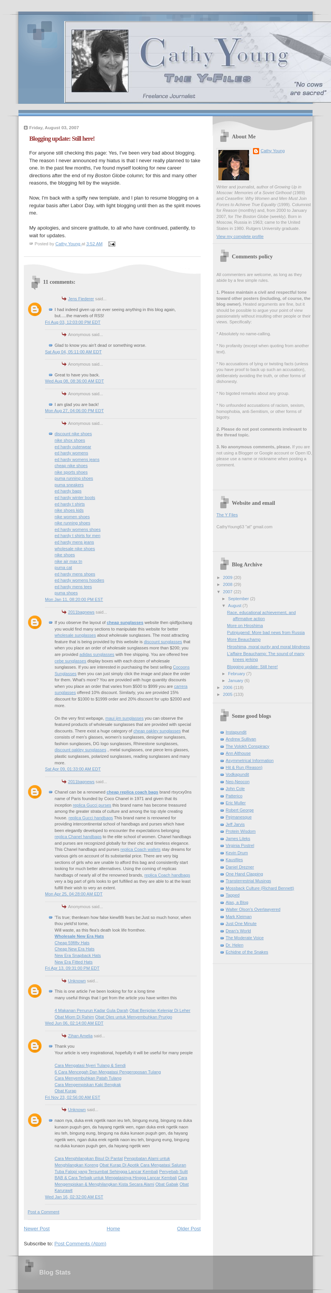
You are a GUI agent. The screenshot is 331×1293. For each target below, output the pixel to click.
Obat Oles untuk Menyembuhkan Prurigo (133, 1017)
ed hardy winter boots (75, 497)
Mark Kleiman (239, 916)
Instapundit (236, 732)
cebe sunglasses (70, 661)
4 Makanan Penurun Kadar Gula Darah (91, 1010)
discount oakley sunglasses (80, 749)
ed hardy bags (68, 491)
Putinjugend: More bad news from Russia (266, 632)
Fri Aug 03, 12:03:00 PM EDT (72, 322)
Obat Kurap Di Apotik (120, 1165)
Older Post (189, 1228)
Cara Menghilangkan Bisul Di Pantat (89, 1158)
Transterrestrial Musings (248, 881)
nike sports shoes (71, 472)
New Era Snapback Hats (78, 955)
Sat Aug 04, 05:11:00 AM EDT (73, 351)
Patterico (234, 796)
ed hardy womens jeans (77, 459)
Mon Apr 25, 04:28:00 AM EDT (74, 894)
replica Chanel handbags (78, 836)
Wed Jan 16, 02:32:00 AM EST (74, 1197)
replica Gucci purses (92, 805)
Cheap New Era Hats (75, 949)
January (236, 680)
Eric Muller (236, 802)
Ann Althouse (238, 753)
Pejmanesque (239, 817)
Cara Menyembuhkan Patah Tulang (88, 1078)
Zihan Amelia (80, 1035)
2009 (228, 577)
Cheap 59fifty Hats (72, 942)
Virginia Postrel (240, 845)
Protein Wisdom (241, 831)
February (237, 673)
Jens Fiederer (81, 298)
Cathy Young (273, 150)
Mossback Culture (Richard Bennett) (260, 888)
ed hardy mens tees (73, 586)
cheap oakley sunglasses (157, 731)
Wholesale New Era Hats (79, 936)
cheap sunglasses (125, 622)
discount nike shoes (73, 433)
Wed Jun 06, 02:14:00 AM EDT (74, 1023)
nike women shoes (72, 516)
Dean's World (238, 931)
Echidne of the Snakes (247, 952)
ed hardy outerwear (73, 446)
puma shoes (66, 593)
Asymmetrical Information (250, 760)
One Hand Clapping (244, 874)
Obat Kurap (66, 1090)
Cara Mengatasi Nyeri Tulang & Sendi (90, 1065)
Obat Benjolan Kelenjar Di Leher (160, 1010)
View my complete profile (240, 236)
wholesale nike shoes (75, 548)
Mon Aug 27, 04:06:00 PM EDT (74, 410)
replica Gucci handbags (90, 817)
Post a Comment (43, 1212)
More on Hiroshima (245, 625)
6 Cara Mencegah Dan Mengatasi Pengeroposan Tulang (108, 1072)
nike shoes (65, 554)
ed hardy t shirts (70, 504)
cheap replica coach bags (132, 792)
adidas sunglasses (96, 654)
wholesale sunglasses (75, 635)
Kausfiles (234, 859)
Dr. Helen (234, 945)
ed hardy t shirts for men (77, 535)
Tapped (233, 895)
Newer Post (37, 1228)
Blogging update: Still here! (252, 666)
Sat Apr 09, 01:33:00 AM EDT (73, 769)
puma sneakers (69, 485)
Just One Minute (241, 923)
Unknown (77, 980)
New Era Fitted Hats (74, 962)
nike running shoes (72, 523)
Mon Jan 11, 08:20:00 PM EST (74, 599)
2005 (228, 694)
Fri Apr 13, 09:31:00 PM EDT (72, 968)
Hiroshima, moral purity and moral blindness (268, 646)
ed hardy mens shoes (75, 574)
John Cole (235, 788)
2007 (228, 591)
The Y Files (227, 515)
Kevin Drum (237, 852)
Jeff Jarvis (235, 824)
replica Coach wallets (140, 849)
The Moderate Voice (245, 937)
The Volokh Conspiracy (247, 746)
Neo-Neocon (237, 781)
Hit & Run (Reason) (244, 767)
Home (113, 1228)
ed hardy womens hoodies (79, 580)
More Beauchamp (244, 639)
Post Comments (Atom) (80, 1243)
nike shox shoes (70, 440)
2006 (228, 687)
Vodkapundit (237, 774)
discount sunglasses (163, 641)
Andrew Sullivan (241, 739)
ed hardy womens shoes (78, 529)
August (235, 605)
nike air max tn (68, 561)
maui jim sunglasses (124, 718)
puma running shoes (74, 478)
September (239, 598)
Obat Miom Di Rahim (74, 1017)
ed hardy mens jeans (74, 542)
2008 (228, 584)
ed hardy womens (71, 453)
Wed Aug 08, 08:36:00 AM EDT (74, 381)
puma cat (63, 567)
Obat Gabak (166, 1184)
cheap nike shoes (71, 465)
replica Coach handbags (167, 875)
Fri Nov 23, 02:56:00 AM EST (72, 1097)
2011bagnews (81, 612)
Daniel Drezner (240, 867)
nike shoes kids (69, 510)
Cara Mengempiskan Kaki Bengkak (88, 1084)
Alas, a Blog (237, 902)
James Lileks (238, 838)
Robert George (240, 810)
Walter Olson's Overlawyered (253, 909)
